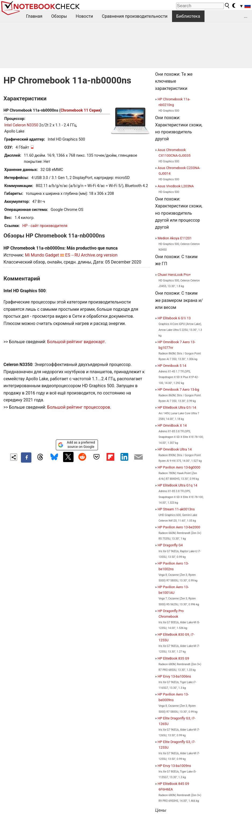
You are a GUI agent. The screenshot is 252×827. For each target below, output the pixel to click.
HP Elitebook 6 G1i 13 (174, 318)
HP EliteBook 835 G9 (173, 658)
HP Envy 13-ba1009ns (174, 766)
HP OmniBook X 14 (172, 425)
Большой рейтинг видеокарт (76, 341)
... (245, 16)
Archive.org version (99, 255)
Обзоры (59, 16)
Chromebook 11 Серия (80, 110)
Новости (84, 16)
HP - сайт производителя (44, 226)
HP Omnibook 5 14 (172, 366)
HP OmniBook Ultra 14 (175, 449)
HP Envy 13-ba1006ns (174, 676)
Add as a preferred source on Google (76, 444)
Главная (34, 16)
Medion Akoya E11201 (175, 238)
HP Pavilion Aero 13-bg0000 (179, 467)
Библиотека (188, 16)
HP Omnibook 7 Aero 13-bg (178, 389)
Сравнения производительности (134, 16)
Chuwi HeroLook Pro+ (174, 275)
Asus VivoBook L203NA (176, 186)
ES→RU (72, 255)
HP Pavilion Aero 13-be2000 (179, 527)
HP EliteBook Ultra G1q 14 (177, 485)
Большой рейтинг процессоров (78, 407)
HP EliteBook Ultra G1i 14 (177, 407)
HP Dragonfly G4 (170, 545)
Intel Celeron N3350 (21, 125)
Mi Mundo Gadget (42, 255)
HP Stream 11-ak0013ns (176, 509)
